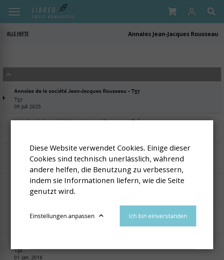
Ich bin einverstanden (158, 216)
